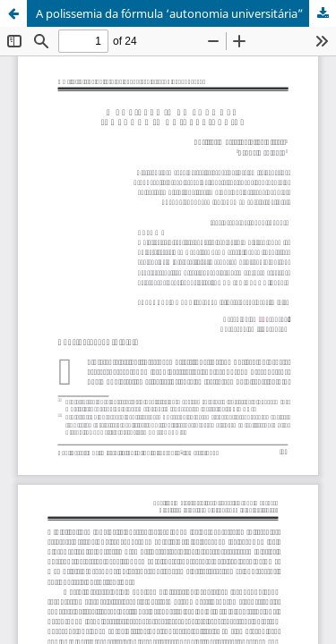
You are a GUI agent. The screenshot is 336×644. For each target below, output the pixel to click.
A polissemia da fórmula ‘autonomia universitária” (170, 13)
